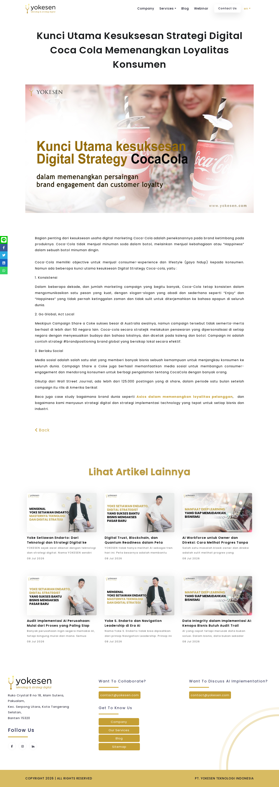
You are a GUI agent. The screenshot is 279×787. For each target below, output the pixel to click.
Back (42, 430)
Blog (185, 8)
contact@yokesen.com (119, 695)
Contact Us (227, 8)
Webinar (201, 8)
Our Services (119, 730)
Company (145, 8)
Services (166, 8)
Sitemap (119, 747)
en (246, 8)
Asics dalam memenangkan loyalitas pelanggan (185, 396)
